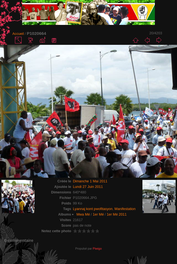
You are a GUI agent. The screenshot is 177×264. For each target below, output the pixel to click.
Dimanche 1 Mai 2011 (90, 181)
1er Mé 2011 (117, 214)
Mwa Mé (83, 214)
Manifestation (125, 209)
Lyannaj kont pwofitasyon (93, 209)
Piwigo (97, 248)
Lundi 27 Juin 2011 (88, 187)
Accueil (18, 34)
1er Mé (98, 214)
